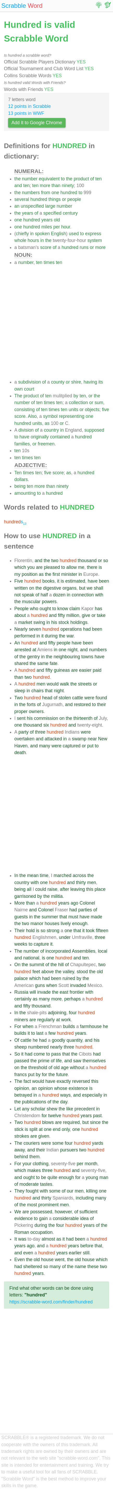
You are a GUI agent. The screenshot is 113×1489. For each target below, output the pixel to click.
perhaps (72, 999)
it (58, 581)
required (71, 1122)
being (20, 486)
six (46, 725)
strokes (21, 1136)
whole (20, 240)
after (64, 889)
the (17, 178)
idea (84, 1218)
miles (46, 226)
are (39, 567)
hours (33, 240)
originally (40, 436)
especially (92, 1095)
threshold (37, 1067)
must (73, 916)
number (29, 178)
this (89, 889)
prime (43, 1060)
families (22, 443)
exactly (63, 1081)
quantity (74, 1040)
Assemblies (83, 951)
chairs (38, 690)
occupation (41, 1232)
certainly (23, 999)
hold (30, 930)
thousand (87, 560)
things (54, 199)
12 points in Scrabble (29, 106)
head (47, 697)
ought (45, 608)
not (17, 594)
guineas (62, 670)
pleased (52, 567)
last (39, 1033)
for (44, 1074)
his (54, 622)
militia (57, 896)
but (82, 588)
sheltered (32, 1266)
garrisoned (25, 896)
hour (65, 226)
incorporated (58, 951)
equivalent (49, 178)
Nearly (21, 629)
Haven (21, 745)
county (58, 382)
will (33, 992)
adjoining (57, 1012)
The (18, 395)
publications (34, 1101)
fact (27, 1081)
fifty (61, 615)
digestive (52, 588)
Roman (21, 1232)
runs (84, 247)
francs (20, 1074)
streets (85, 684)
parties (85, 909)
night (72, 649)
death (20, 752)
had (87, 629)
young (92, 1177)
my (17, 574)
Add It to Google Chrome (36, 122)
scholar (38, 1108)
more (45, 185)
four (73, 1012)
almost (48, 1239)
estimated (75, 581)
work (66, 1019)
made (96, 916)
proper (21, 711)
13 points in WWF (26, 113)
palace (21, 978)
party (23, 732)
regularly (46, 1019)
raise (52, 889)
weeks (20, 944)
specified (52, 213)
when (51, 985)
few (51, 1033)
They (19, 1191)
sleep (19, 690)
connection (83, 594)
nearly (56, 1047)
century (70, 213)
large (50, 206)
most (32, 1204)
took (90, 930)
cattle (77, 697)
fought (32, 1191)
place (100, 889)
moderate (29, 1184)
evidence (23, 1218)
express (93, 233)
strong (53, 930)
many (44, 745)
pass (56, 1054)
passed (21, 1060)
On (17, 964)
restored (82, 704)
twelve (54, 1115)
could (40, 889)
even (28, 1252)
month (91, 1163)
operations (71, 629)
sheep (20, 1047)
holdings (78, 622)
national (31, 957)
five (105, 409)
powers (49, 601)
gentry (33, 656)
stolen (65, 697)
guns (40, 985)
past (97, 1115)
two (54, 560)
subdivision (29, 382)
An (17, 642)
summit (36, 964)
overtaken (24, 738)
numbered (38, 1047)
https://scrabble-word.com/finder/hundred (51, 1301)
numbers (31, 192)
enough (79, 923)
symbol (50, 416)
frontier (77, 992)
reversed (81, 1081)
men (40, 684)
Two (18, 697)
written (21, 588)
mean (33, 875)
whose (60, 1088)
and (18, 185)
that (48, 690)
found (101, 697)
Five (18, 581)
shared (21, 663)
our (70, 1191)
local (102, 951)
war (70, 635)
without (77, 1067)
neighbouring (67, 656)
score (45, 247)
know (62, 608)
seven (35, 629)
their (101, 704)
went (60, 1259)
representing (71, 416)
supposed (94, 430)
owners (36, 711)
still (86, 1252)
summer (50, 916)
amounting (25, 493)
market (25, 622)
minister (69, 574)
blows (48, 1122)
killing (92, 1191)
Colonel (87, 903)
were (89, 697)
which (20, 567)
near (92, 738)
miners (21, 1019)
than (56, 185)
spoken (42, 233)
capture (41, 944)
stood (82, 971)
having (90, 382)
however (63, 1211)
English (58, 233)
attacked (53, 738)
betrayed (23, 1095)
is (100, 567)
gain (43, 1218)
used (74, 233)
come (39, 1054)
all (29, 889)
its (100, 382)
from (45, 192)
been (104, 581)
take (101, 615)
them (34, 1156)
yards (97, 1143)
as (47, 423)
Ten (18, 472)
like (69, 1108)
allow (71, 567)
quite (52, 1177)
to (63, 178)
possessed (41, 1211)
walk (64, 684)
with (99, 594)
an (17, 206)
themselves (94, 1060)
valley (68, 971)
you (31, 567)
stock (63, 622)
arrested (22, 649)
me (81, 567)
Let (17, 1108)
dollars (21, 479)
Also (32, 416)
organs (69, 588)
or (64, 199)
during (51, 635)
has (98, 608)
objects (92, 409)
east (64, 992)
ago (74, 903)
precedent (84, 1108)
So (17, 1054)
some (58, 1143)
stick (18, 1129)
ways (65, 1095)
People (21, 608)
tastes (46, 1184)
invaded (78, 985)
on (31, 588)
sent (21, 718)
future (62, 1074)
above (47, 971)
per (56, 226)
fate (53, 663)
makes (34, 1170)
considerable (66, 1218)
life (59, 1060)
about (20, 615)
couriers (31, 1143)
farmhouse (91, 1026)
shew (52, 1108)
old (57, 219)
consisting (24, 409)
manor (36, 923)
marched (62, 875)
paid (97, 670)
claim (74, 608)
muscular (31, 601)
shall (98, 588)
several (21, 199)
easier (85, 670)
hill (61, 964)
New (102, 738)
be (43, 1177)
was (22, 1239)
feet (36, 971)
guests (21, 916)
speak (28, 594)
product (81, 178)
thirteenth (82, 718)
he (105, 1026)
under (65, 937)
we (90, 588)
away (19, 1149)
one (55, 192)
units (73, 409)
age (64, 1067)
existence (78, 1088)
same (42, 663)
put (90, 745)
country (51, 430)
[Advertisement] (56, 322)
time (44, 875)
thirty (81, 882)
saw (77, 1060)
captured (71, 745)
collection (78, 402)
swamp (79, 738)
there (92, 567)
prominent (48, 1204)
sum (99, 402)
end (56, 1129)
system (94, 240)
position (29, 574)
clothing (40, 1163)
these (93, 1266)
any (25, 1108)
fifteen (102, 930)
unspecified (32, 206)
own (18, 389)
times (49, 262)
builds (69, 1026)
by (75, 395)
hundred (68, 192)
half (44, 594)
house (47, 1259)
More (19, 903)
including (85, 1198)
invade (44, 992)
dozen (59, 594)
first (56, 574)
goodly (58, 1040)
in (32, 233)
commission (46, 718)
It (15, 1239)
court (29, 389)
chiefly (22, 233)
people (74, 199)
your (26, 1163)
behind (21, 1156)
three (40, 732)
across (79, 875)
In (16, 875)
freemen (46, 443)
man (103, 1177)
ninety (68, 185)
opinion (21, 1088)
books (48, 581)
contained (60, 436)
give (86, 615)
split (33, 1129)
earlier (75, 1252)
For (17, 1026)
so (105, 560)
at (34, 649)
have (24, 436)
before (86, 1245)
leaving (77, 889)
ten (98, 178)
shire (76, 382)
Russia (21, 992)
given (43, 1136)
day (63, 1101)
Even (19, 1259)
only (66, 1129)
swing (39, 622)
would (53, 684)
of (92, 178)
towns (87, 656)
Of (16, 1040)
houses (52, 923)
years (27, 213)
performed (24, 635)
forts (31, 704)
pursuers (69, 1149)
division (26, 430)
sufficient (88, 1211)
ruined (68, 978)
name (80, 1266)
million (72, 615)
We (17, 1211)
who (34, 608)
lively (66, 923)
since (95, 1122)
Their (19, 930)
